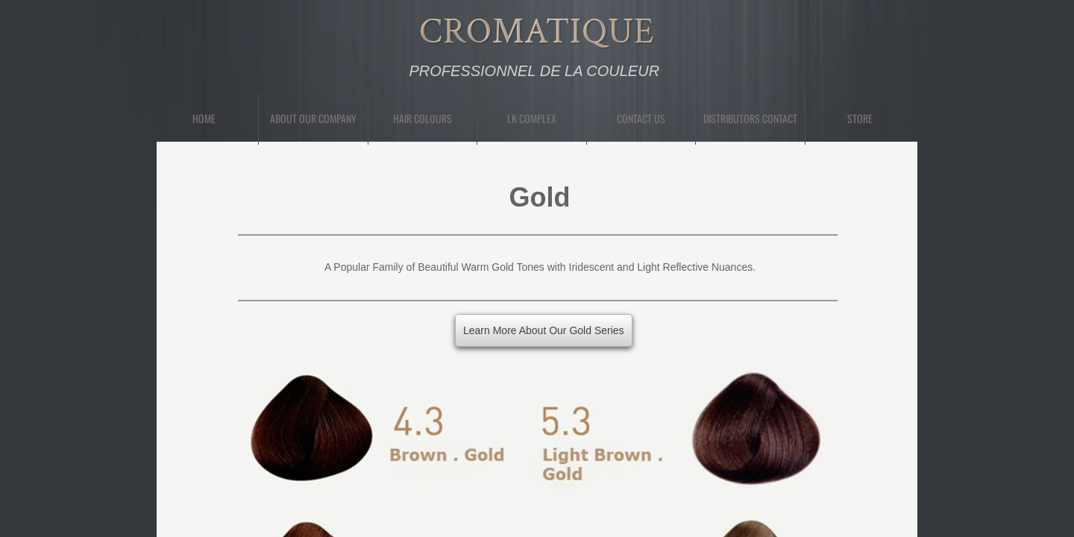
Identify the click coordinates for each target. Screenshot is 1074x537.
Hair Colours (422, 118)
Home (204, 118)
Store (860, 118)
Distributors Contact (750, 118)
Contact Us (641, 118)
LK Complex (531, 118)
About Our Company (313, 118)
